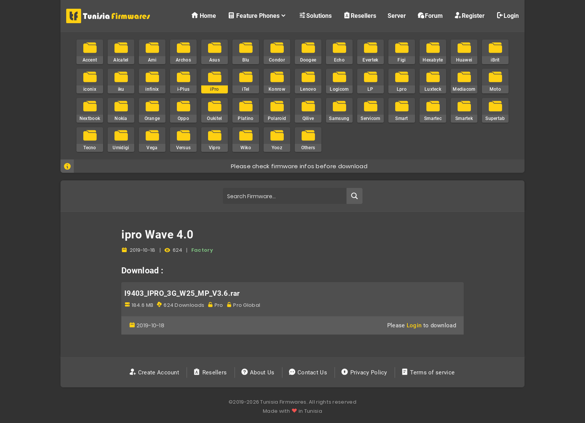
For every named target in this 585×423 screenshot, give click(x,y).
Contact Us (308, 372)
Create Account (155, 372)
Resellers (359, 15)
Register (469, 15)
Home (203, 15)
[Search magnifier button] (354, 196)
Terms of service (428, 372)
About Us (258, 372)
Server (397, 15)
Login (507, 15)
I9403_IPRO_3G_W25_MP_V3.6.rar (182, 293)
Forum (430, 15)
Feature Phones (257, 15)
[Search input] (285, 196)
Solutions (315, 15)
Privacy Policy (365, 372)
